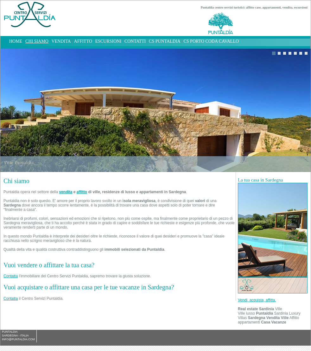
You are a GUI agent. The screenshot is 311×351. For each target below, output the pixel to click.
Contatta (10, 276)
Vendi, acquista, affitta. (257, 300)
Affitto (83, 41)
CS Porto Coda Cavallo (211, 41)
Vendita (61, 41)
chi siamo (36, 41)
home (15, 41)
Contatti (135, 41)
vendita (65, 192)
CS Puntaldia (165, 41)
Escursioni (108, 41)
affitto (82, 192)
